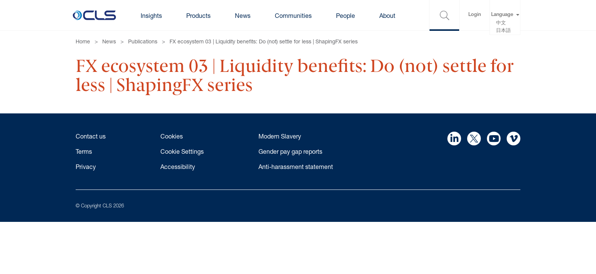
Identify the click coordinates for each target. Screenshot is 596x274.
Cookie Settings (182, 151)
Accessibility (177, 166)
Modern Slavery (279, 136)
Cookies (171, 136)
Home (83, 41)
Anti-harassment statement (295, 166)
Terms (84, 151)
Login (474, 15)
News (109, 41)
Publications (142, 41)
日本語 (503, 31)
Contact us (91, 136)
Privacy (86, 166)
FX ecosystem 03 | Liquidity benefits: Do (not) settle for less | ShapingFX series (264, 41)
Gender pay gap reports (290, 151)
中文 (501, 23)
